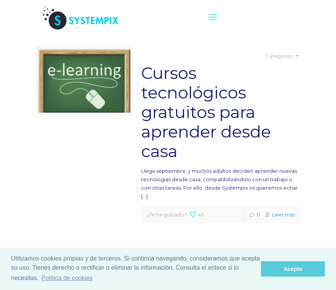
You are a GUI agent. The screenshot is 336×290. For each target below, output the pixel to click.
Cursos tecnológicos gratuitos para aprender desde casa (206, 112)
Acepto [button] (293, 269)
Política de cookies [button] (66, 278)
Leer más (283, 214)
